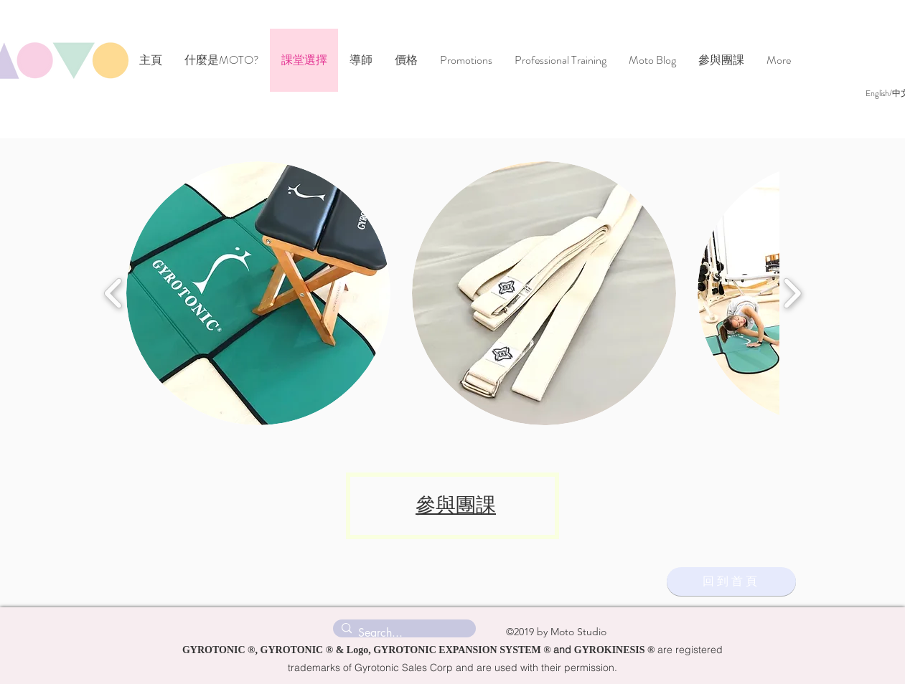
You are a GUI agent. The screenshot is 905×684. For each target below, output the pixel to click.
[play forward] (792, 293)
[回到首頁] (731, 581)
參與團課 (456, 505)
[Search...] (402, 633)
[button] (258, 293)
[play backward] (114, 293)
